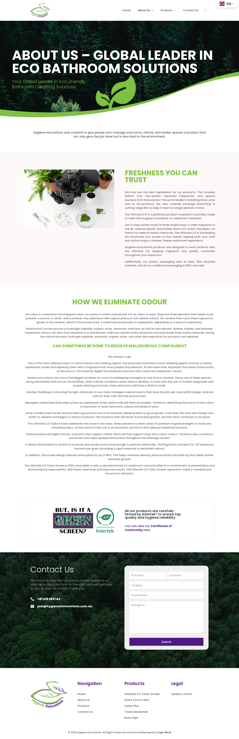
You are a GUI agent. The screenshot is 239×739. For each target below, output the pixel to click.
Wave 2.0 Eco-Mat (136, 700)
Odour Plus (131, 706)
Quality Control (181, 694)
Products (167, 10)
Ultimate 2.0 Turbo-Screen (142, 694)
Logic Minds (164, 732)
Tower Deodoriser (136, 712)
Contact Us (190, 10)
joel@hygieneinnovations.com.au (64, 606)
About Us (144, 10)
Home (127, 10)
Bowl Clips (131, 718)
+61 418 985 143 (48, 599)
